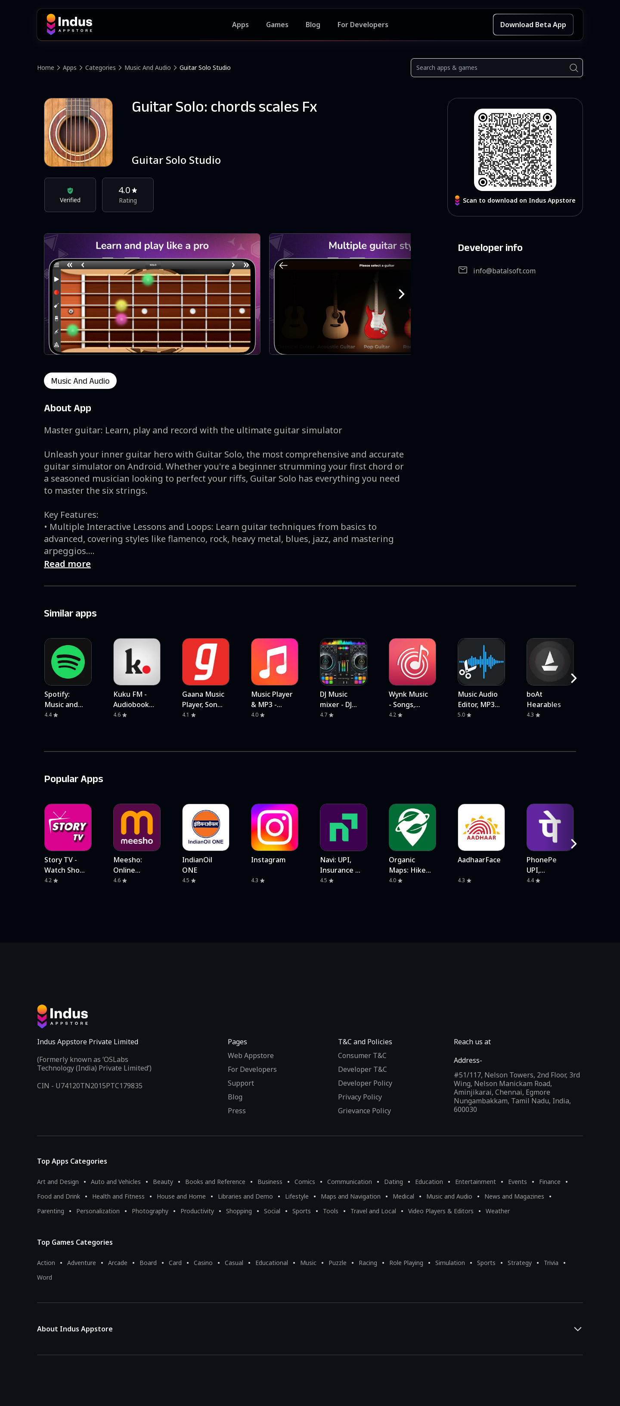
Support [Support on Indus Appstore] (241, 1083)
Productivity (197, 1211)
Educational (271, 1263)
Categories (100, 67)
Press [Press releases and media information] (237, 1110)
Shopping (239, 1211)
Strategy (520, 1263)
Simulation (450, 1263)
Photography (150, 1211)
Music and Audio (147, 67)
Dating (393, 1181)
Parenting (50, 1211)
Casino (203, 1263)
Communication (349, 1181)
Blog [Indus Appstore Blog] (313, 24)
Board (148, 1263)
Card (175, 1263)
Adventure (81, 1263)
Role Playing (406, 1263)
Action (46, 1263)
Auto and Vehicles (116, 1181)
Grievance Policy (364, 1110)
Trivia (551, 1263)
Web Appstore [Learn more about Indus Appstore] (251, 1055)
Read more (67, 564)
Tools (330, 1211)
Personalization (98, 1211)
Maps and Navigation (351, 1196)
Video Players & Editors (441, 1211)
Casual (234, 1263)
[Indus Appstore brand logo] (139, 24)
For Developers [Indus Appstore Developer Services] (363, 24)
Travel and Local (373, 1211)
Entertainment (475, 1181)
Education (429, 1181)
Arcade (117, 1263)
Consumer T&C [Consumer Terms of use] (362, 1055)
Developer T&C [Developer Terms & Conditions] (362, 1069)
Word (44, 1277)
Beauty (163, 1181)
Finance (550, 1181)
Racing (368, 1263)
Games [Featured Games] (277, 24)
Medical (403, 1196)
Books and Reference (215, 1181)
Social (272, 1211)
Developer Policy (365, 1083)
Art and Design (58, 1181)
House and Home (181, 1196)
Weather (498, 1211)
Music (308, 1263)
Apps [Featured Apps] (240, 24)
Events (517, 1181)
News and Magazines (514, 1196)
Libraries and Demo (245, 1196)
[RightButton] (402, 294)
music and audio (80, 380)
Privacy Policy (360, 1097)
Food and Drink (58, 1196)
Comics (304, 1181)
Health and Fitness (118, 1196)
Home (45, 67)
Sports (301, 1211)
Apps (70, 67)
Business (269, 1181)
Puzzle (338, 1263)
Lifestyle (297, 1196)
